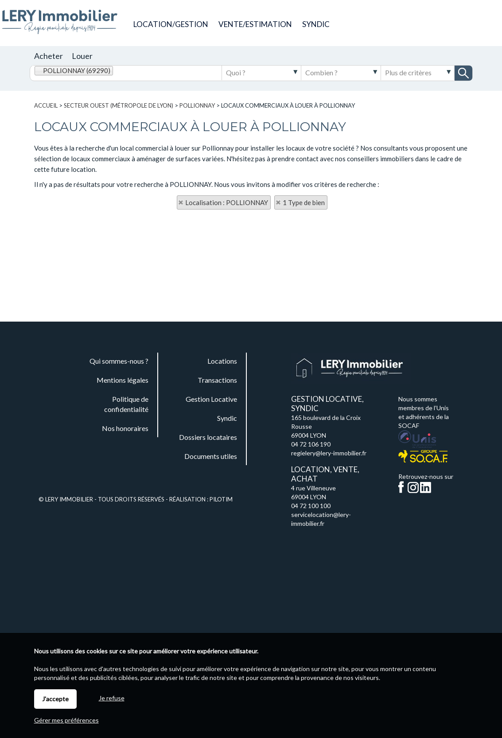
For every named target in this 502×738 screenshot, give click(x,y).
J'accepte (55, 699)
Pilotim (221, 499)
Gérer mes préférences (66, 720)
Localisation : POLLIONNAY (226, 202)
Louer (82, 56)
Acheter (48, 56)
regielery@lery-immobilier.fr (328, 453)
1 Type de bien (304, 202)
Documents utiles (447, 23)
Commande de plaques (413, 23)
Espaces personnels (480, 23)
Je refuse (112, 698)
